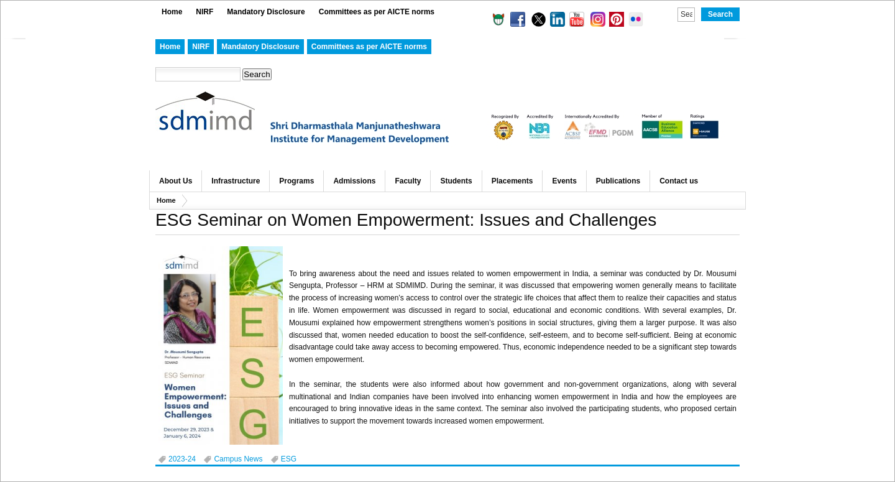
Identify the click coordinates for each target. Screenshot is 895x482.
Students (456, 181)
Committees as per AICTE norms (376, 11)
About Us (175, 181)
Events (564, 181)
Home (172, 11)
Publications (618, 181)
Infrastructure (235, 181)
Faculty (408, 181)
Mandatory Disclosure (266, 11)
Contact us (678, 181)
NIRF (204, 11)
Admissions (354, 181)
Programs (296, 181)
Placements (512, 181)
